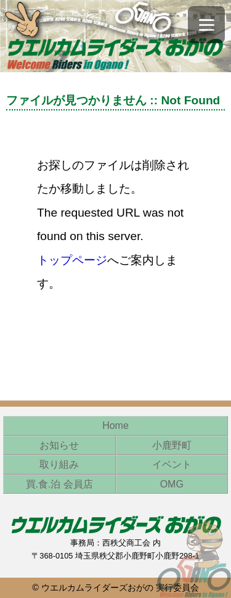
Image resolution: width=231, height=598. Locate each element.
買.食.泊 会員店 (59, 484)
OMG (172, 484)
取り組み (59, 464)
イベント (172, 464)
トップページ (72, 260)
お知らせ (59, 445)
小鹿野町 (172, 445)
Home (115, 425)
